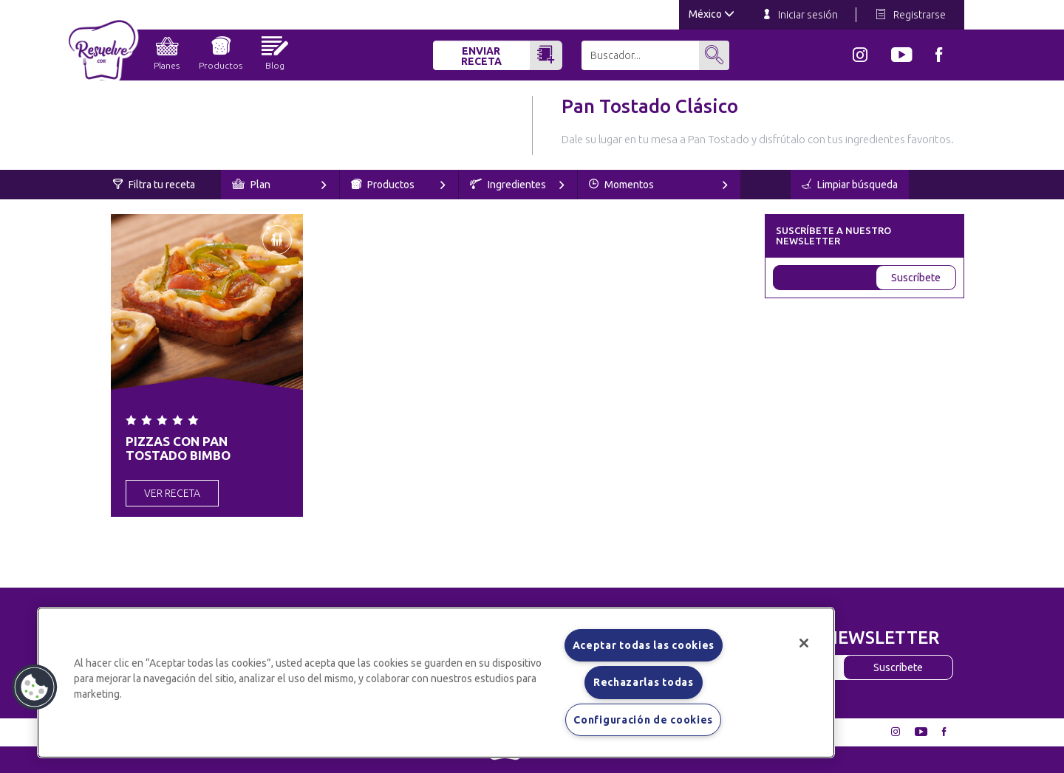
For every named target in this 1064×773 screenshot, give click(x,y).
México (711, 14)
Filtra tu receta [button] (154, 184)
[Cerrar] (804, 643)
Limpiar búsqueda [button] (850, 184)
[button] (34, 687)
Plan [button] (279, 184)
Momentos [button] (658, 184)
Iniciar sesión (801, 15)
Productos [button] (398, 184)
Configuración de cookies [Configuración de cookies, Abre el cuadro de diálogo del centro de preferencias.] (643, 720)
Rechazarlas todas (643, 682)
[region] (436, 682)
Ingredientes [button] (517, 184)
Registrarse (911, 15)
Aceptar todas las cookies (644, 645)
